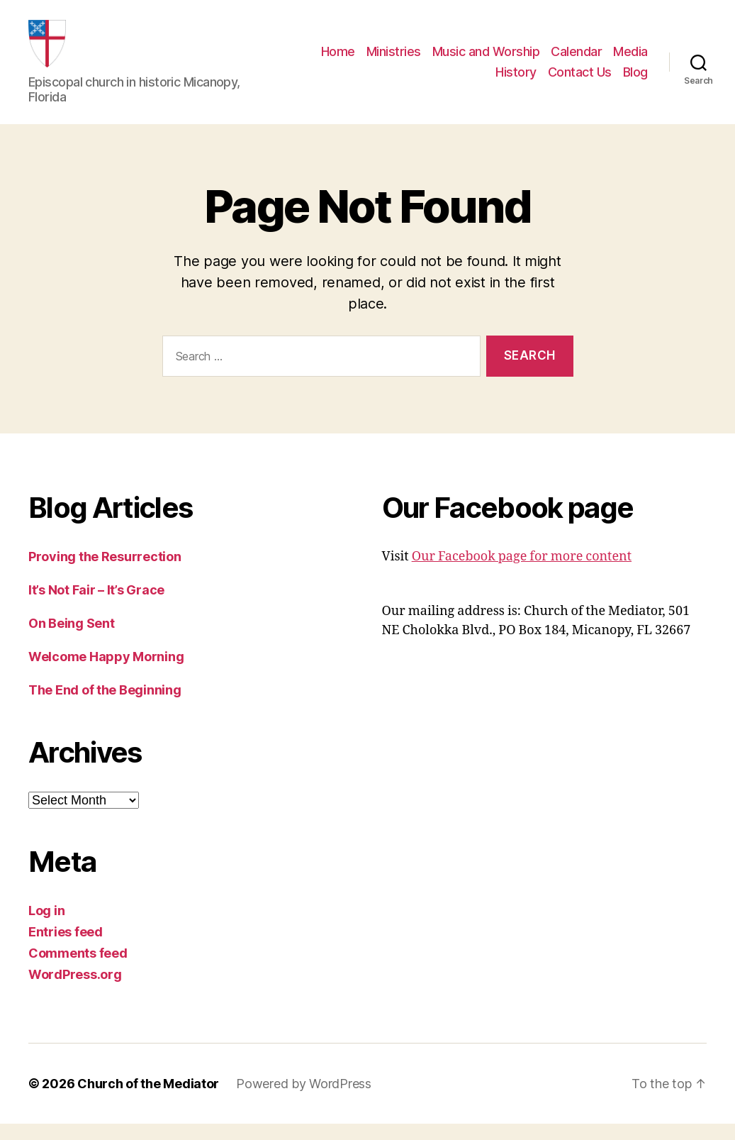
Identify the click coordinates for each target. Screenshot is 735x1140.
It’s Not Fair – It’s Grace (96, 606)
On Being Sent (71, 639)
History (516, 80)
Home (338, 59)
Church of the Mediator (148, 1099)
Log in (46, 926)
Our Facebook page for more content (522, 573)
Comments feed (78, 969)
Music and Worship (486, 59)
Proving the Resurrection (104, 572)
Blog (635, 80)
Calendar (576, 59)
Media (630, 59)
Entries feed (65, 948)
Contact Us (580, 80)
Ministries (393, 59)
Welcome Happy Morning (106, 672)
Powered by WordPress (303, 1099)
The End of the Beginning (104, 706)
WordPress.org (75, 990)
